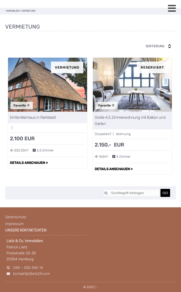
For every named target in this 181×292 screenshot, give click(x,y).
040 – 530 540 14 (28, 268)
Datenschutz (15, 217)
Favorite (22, 105)
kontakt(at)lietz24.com (31, 273)
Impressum (14, 224)
